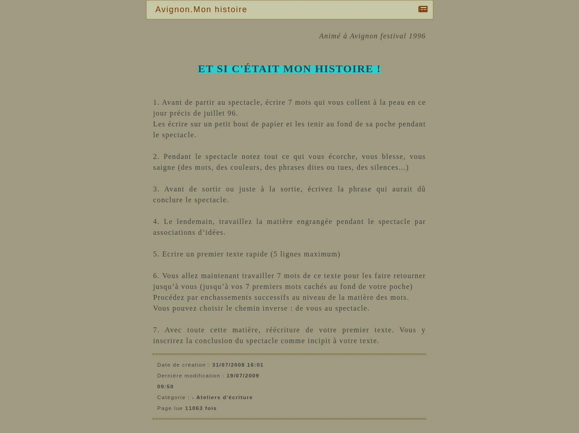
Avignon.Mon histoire (204, 9)
